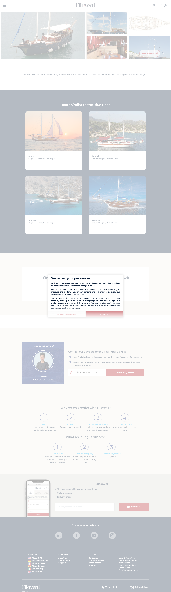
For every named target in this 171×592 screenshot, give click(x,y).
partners (66, 283)
